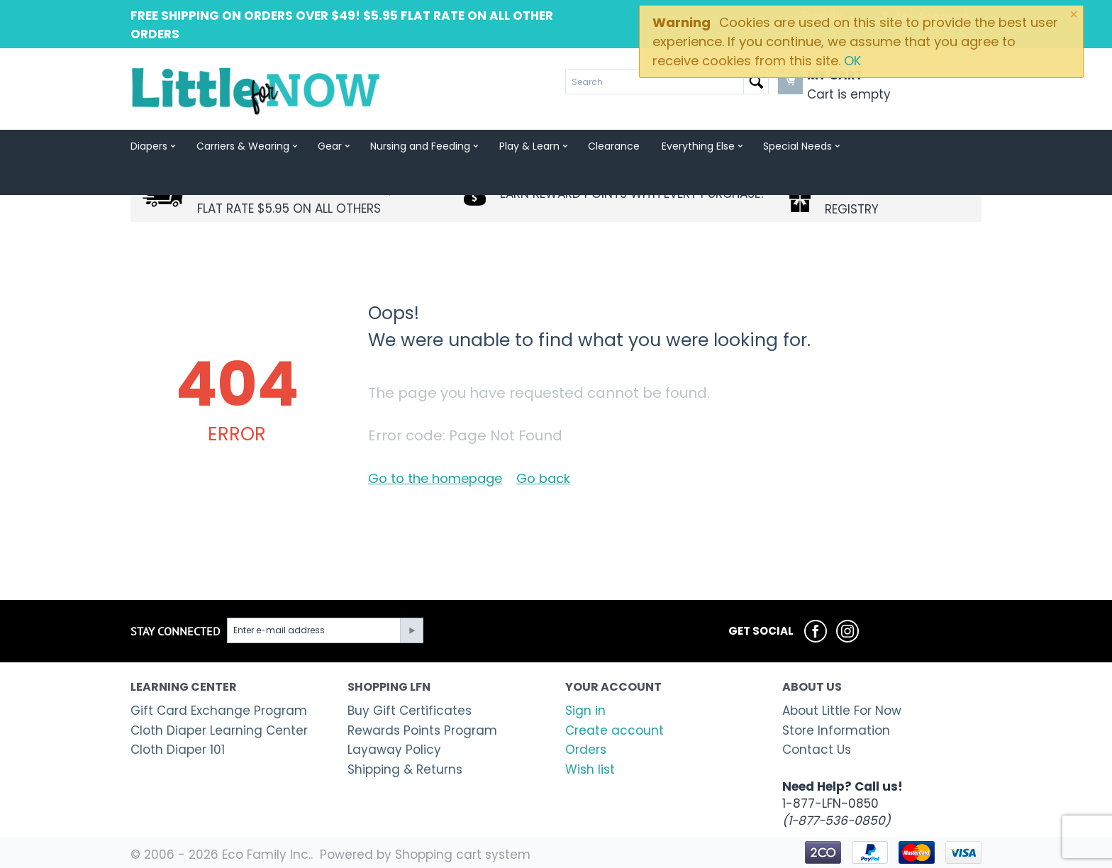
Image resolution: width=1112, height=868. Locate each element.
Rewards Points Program (422, 730)
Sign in (585, 710)
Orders (585, 749)
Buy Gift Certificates (410, 710)
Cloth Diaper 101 (177, 749)
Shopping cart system (462, 854)
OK (852, 60)
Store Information (836, 730)
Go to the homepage (435, 478)
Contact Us (816, 749)
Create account (614, 730)
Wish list (590, 769)
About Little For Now (841, 710)
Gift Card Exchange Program (218, 710)
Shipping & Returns (405, 769)
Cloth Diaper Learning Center (219, 730)
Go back (543, 478)
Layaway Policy (394, 749)
